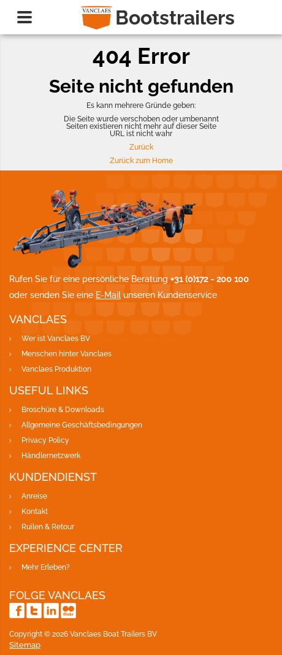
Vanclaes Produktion (56, 369)
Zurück (141, 147)
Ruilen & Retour (47, 527)
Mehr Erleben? (45, 567)
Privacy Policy (45, 440)
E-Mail (108, 295)
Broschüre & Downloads (62, 409)
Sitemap (24, 644)
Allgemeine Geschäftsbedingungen (81, 425)
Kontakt (34, 511)
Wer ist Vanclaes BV (55, 338)
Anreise (34, 496)
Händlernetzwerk (50, 455)
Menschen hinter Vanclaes (66, 354)
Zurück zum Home (141, 160)
